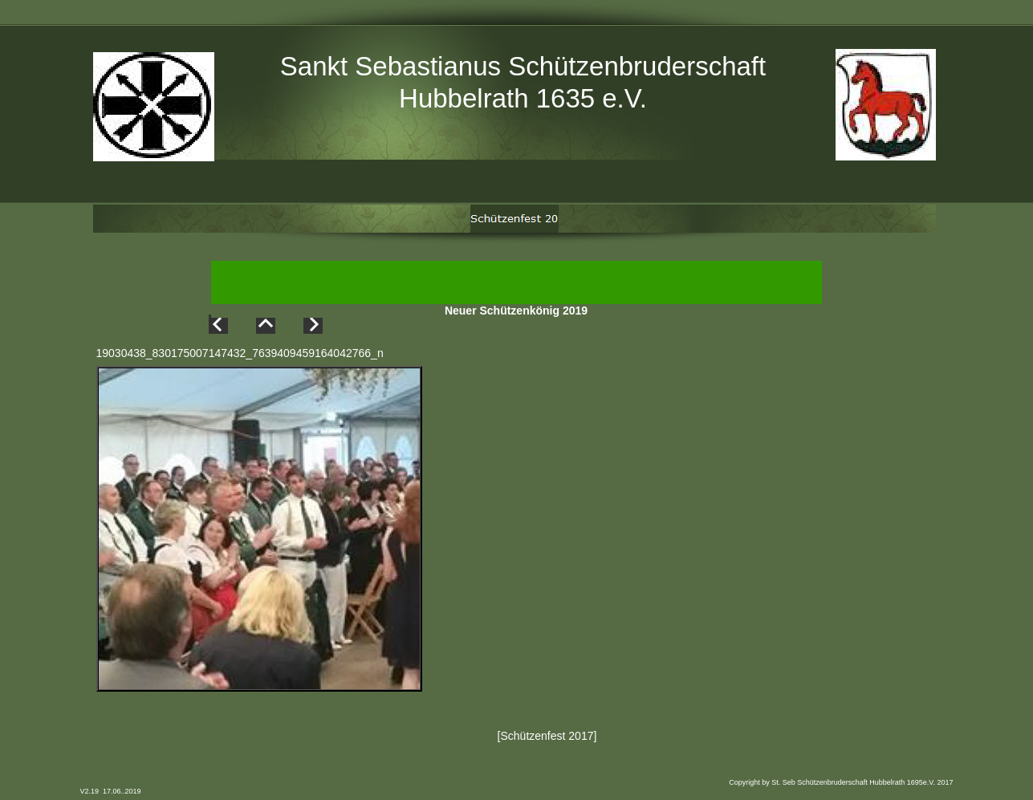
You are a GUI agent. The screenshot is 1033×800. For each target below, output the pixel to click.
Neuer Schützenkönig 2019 (516, 312)
